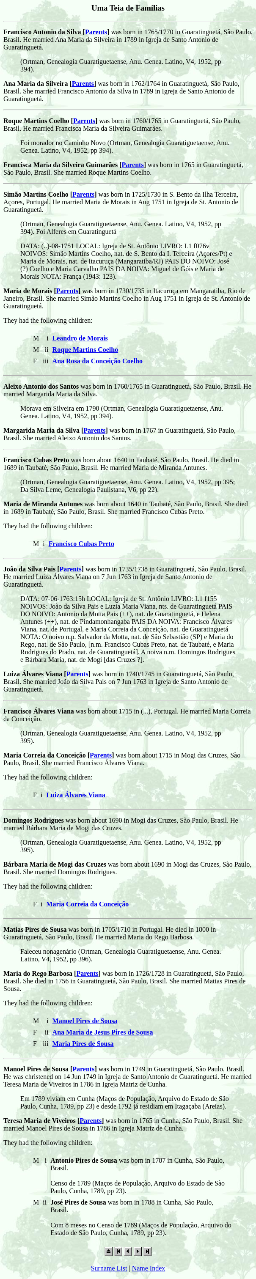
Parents (96, 32)
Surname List (109, 1268)
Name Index (148, 1268)
